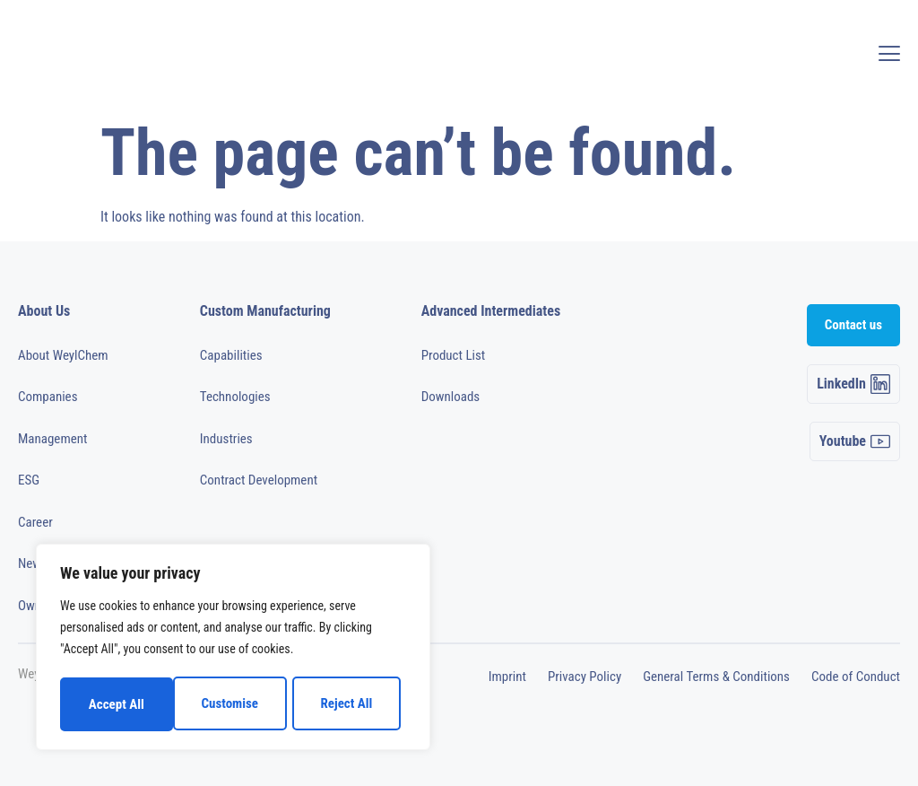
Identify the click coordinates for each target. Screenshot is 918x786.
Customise (116, 704)
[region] (233, 648)
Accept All (350, 704)
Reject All (234, 704)
